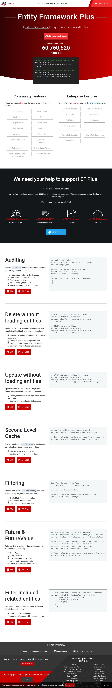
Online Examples (62, 4)
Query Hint (42, 134)
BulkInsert (70, 115)
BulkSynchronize (70, 126)
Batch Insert (17, 117)
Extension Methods (99, 678)
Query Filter (42, 128)
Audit (42, 117)
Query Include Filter (17, 140)
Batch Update (42, 111)
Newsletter (27, 663)
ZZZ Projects (83, 661)
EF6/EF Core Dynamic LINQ (72, 669)
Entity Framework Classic (72, 671)
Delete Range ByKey (42, 148)
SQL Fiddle (99, 681)
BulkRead (70, 141)
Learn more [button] (69, 685)
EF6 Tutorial (99, 669)
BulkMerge (94, 120)
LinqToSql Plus (72, 678)
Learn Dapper (99, 671)
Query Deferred (17, 128)
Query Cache (42, 123)
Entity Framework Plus (72, 667)
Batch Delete (17, 111)
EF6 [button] (10, 291)
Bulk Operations (72, 674)
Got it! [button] (106, 685)
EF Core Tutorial (99, 667)
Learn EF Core (99, 665)
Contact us (27, 679)
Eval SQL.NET (72, 676)
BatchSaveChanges (94, 109)
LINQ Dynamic (17, 123)
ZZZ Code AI (72, 665)
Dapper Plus (60, 651)
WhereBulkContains (70, 135)
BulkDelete (70, 120)
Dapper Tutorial (99, 674)
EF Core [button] (23, 291)
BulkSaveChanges (70, 109)
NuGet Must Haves (99, 676)
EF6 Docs (49, 4)
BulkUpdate (94, 115)
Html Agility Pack (72, 681)
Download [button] (101, 4)
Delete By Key (17, 148)
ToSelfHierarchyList (42, 154)
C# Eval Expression (82, 651)
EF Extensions (95, 103)
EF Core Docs (37, 4)
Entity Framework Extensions (33, 651)
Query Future (17, 134)
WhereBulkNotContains (95, 135)
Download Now (56, 36)
